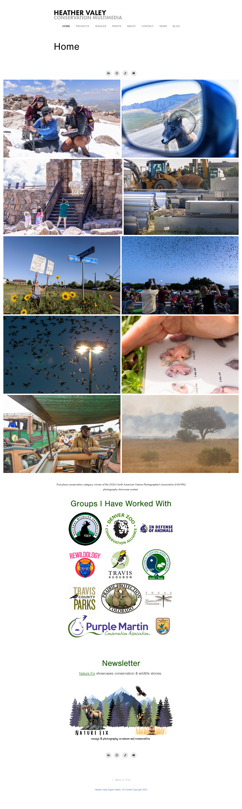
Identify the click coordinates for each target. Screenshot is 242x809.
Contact (148, 26)
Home (66, 26)
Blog (176, 26)
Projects (82, 26)
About (131, 26)
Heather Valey (81, 12)
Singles (100, 26)
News (163, 26)
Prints (116, 26)
